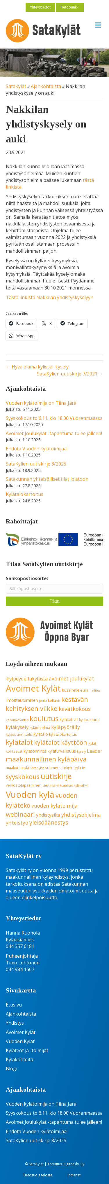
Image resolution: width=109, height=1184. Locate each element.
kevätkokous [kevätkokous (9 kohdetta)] (75, 708)
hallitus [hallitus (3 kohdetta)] (95, 690)
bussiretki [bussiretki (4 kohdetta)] (70, 690)
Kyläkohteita (19, 1059)
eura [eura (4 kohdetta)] (84, 690)
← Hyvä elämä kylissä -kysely (37, 366)
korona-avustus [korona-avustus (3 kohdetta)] (17, 720)
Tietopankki (69, 7)
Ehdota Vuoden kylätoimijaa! (36, 448)
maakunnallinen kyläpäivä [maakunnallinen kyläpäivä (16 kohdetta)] (46, 759)
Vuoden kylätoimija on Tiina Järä (41, 403)
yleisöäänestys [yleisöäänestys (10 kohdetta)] (48, 822)
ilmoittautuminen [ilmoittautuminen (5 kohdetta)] (22, 700)
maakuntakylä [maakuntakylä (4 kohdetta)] (17, 767)
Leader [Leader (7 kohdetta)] (94, 750)
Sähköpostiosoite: (27, 578)
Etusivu (14, 1005)
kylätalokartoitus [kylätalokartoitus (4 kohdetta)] (63, 734)
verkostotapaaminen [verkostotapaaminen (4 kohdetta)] (24, 785)
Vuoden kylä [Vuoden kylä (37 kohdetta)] (30, 794)
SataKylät (16, 86)
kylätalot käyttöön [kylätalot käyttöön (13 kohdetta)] (60, 742)
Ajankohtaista (46, 86)
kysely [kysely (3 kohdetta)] (81, 751)
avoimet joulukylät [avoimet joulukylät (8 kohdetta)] (71, 678)
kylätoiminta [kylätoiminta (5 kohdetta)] (35, 751)
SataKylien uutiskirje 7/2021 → (70, 373)
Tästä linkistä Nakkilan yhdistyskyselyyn (49, 297)
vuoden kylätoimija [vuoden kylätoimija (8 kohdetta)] (54, 805)
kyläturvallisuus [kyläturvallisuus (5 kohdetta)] (62, 751)
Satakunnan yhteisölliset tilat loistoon (47, 479)
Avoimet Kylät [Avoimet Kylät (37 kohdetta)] (33, 688)
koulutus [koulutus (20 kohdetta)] (44, 718)
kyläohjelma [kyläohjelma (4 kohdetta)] (40, 727)
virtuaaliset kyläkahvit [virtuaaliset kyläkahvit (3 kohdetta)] (72, 785)
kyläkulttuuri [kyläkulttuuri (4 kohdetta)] (89, 719)
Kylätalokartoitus (24, 494)
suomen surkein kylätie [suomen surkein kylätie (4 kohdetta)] (65, 767)
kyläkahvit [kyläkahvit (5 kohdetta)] (69, 719)
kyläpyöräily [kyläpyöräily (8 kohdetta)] (65, 726)
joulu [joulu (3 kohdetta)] (43, 701)
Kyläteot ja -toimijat (27, 1050)
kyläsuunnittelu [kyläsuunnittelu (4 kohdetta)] (19, 734)
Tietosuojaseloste (37, 1175)
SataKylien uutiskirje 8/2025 (36, 464)
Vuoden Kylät (20, 1041)
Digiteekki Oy (73, 1163)
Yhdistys (15, 1023)
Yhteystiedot (40, 7)
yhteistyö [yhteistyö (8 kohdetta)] (17, 822)
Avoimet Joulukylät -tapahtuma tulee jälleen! (54, 433)
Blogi (11, 1068)
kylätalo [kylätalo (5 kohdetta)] (40, 734)
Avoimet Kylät (20, 1032)
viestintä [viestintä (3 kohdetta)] (49, 785)
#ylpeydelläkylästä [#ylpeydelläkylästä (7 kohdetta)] (27, 678)
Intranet (74, 1175)
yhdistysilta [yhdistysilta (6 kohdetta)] (48, 815)
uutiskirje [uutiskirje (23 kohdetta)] (56, 776)
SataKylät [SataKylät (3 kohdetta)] (37, 768)
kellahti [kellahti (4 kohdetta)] (54, 700)
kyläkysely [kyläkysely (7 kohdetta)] (17, 727)
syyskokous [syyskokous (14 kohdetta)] (23, 776)
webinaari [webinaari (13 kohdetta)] (20, 814)
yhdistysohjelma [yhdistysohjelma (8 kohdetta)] (81, 814)
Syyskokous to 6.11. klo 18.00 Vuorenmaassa (54, 418)
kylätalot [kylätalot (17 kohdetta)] (19, 742)
